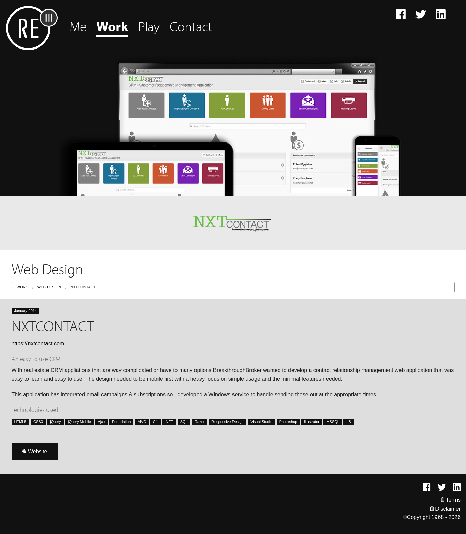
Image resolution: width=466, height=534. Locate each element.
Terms (451, 500)
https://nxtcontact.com (38, 343)
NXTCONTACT (82, 287)
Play (149, 26)
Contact (191, 26)
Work (112, 26)
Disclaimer (445, 509)
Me (78, 26)
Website (35, 451)
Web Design (49, 287)
